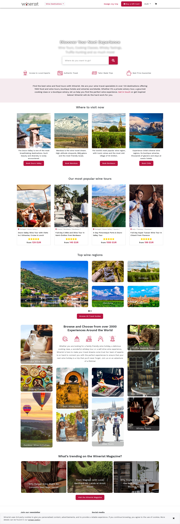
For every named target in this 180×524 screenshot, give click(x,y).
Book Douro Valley (34, 163)
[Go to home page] (31, 4)
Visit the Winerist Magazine (90, 497)
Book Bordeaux (108, 163)
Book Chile (146, 163)
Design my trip (111, 4)
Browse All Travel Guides (90, 316)
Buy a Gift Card (131, 4)
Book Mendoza (71, 163)
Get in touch (124, 92)
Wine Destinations (54, 4)
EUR (146, 4)
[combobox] (84, 60)
